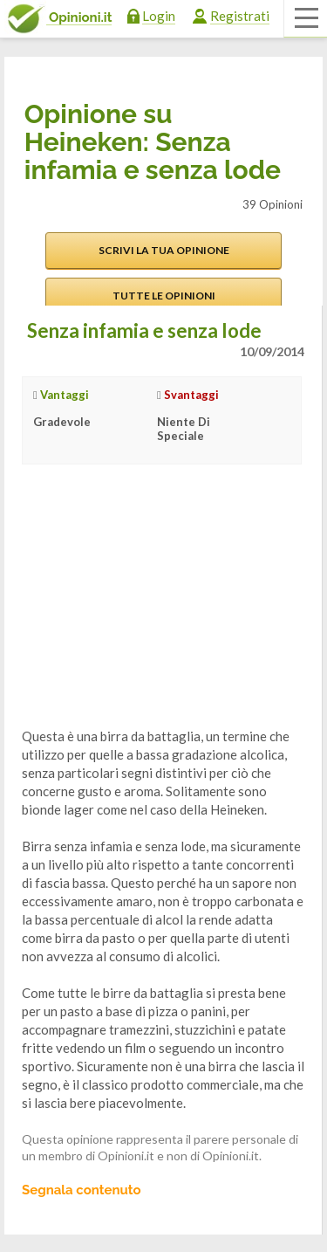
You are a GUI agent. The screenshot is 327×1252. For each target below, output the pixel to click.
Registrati (239, 16)
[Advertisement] (152, 609)
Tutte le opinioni (163, 295)
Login (158, 16)
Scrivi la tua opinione (164, 250)
